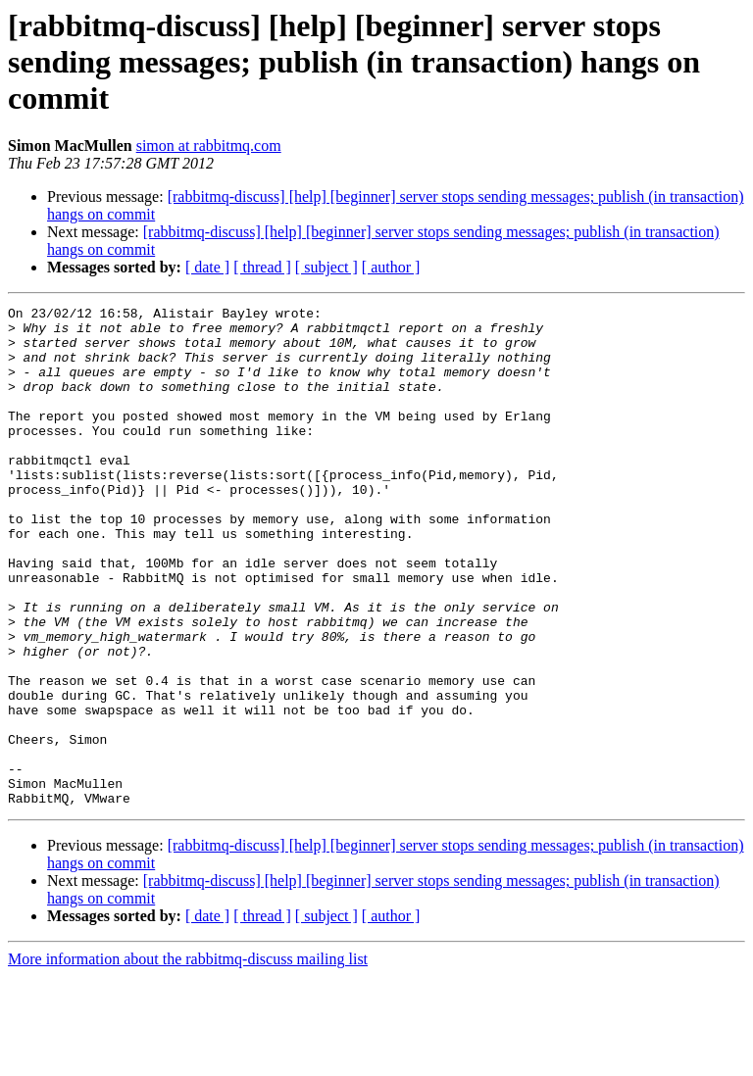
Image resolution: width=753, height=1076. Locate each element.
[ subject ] (326, 267)
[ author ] (391, 267)
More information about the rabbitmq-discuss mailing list (188, 1059)
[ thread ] (262, 267)
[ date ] (207, 267)
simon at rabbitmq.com (208, 145)
